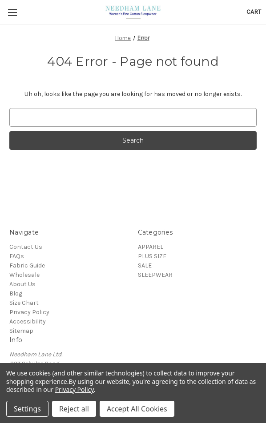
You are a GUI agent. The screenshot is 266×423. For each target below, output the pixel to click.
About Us (22, 284)
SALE (145, 265)
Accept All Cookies (137, 409)
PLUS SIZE (152, 256)
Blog (15, 293)
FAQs (16, 256)
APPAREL (150, 247)
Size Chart (24, 303)
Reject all (74, 409)
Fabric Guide (27, 265)
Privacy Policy (29, 312)
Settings (27, 409)
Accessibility (27, 321)
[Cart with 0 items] (254, 12)
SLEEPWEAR (155, 275)
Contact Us (25, 247)
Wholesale (24, 275)
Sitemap (21, 331)
